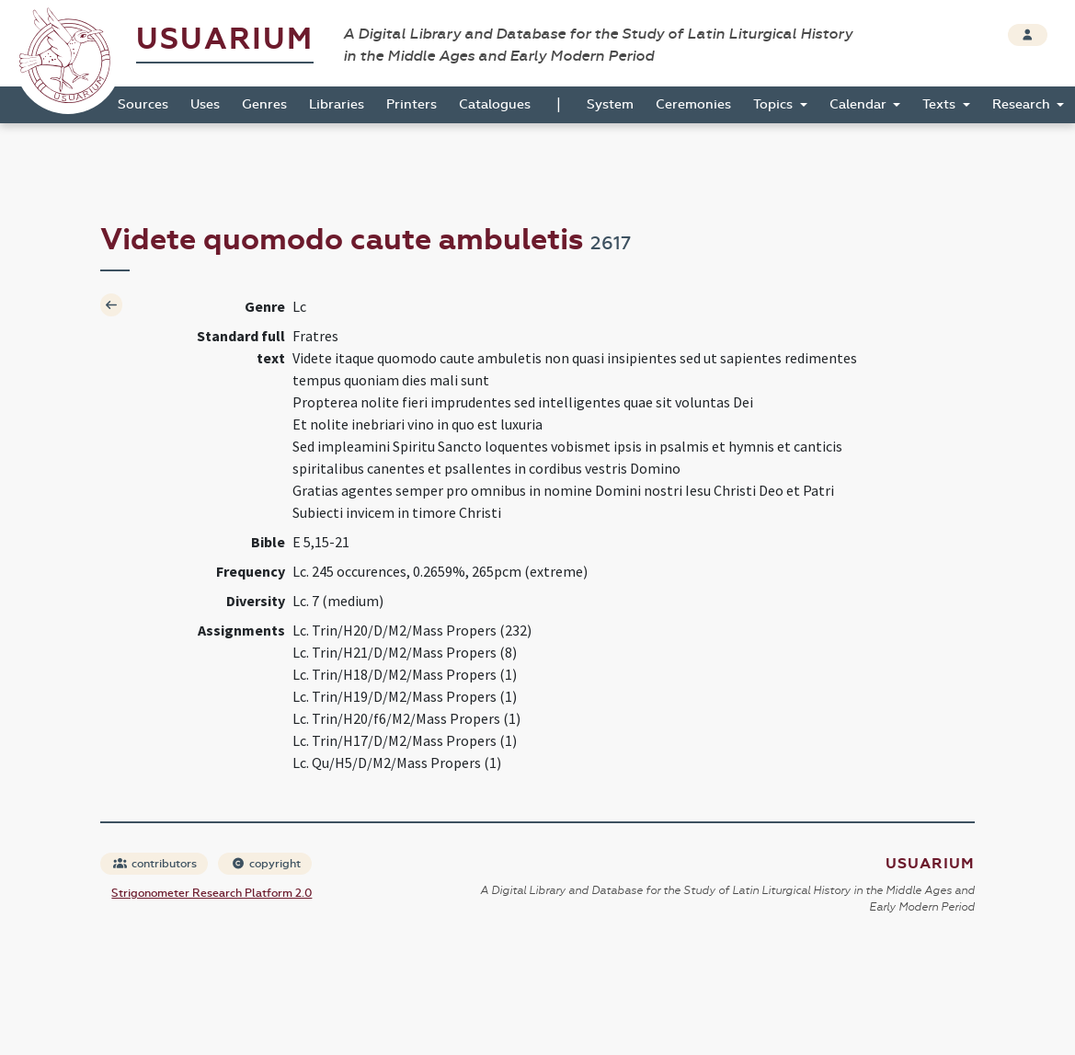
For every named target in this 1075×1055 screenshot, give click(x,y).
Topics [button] (774, 104)
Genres (264, 104)
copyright (266, 863)
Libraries (336, 104)
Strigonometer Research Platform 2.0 (211, 893)
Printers (411, 104)
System (610, 104)
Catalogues (495, 104)
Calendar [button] (859, 104)
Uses (205, 104)
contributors (155, 863)
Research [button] (1023, 104)
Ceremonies (693, 104)
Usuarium (225, 39)
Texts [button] (940, 104)
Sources (143, 104)
